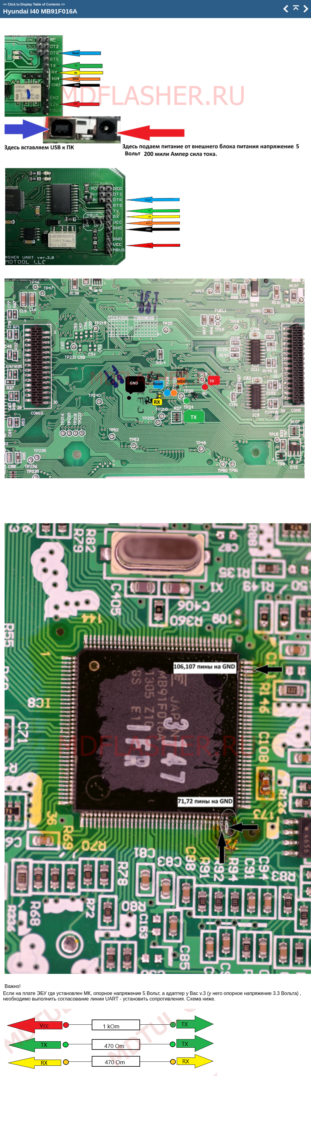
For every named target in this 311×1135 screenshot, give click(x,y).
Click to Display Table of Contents (34, 4)
